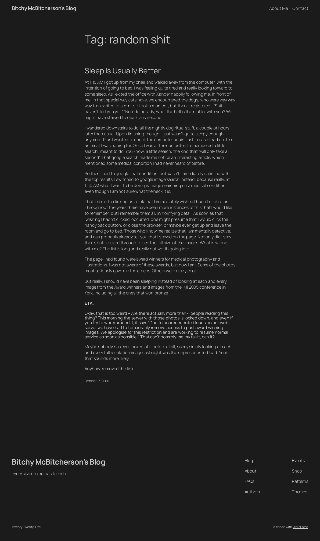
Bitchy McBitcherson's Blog (44, 8)
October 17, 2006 (97, 381)
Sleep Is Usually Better (123, 70)
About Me (278, 8)
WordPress (300, 527)
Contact (300, 8)
